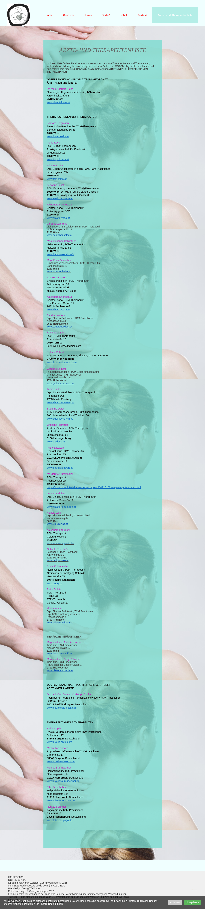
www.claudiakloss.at (58, 102)
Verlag (106, 15)
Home (49, 15)
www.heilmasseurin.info (60, 254)
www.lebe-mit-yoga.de (59, 820)
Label (123, 15)
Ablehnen (175, 902)
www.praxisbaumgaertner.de (63, 781)
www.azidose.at (56, 441)
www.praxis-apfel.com (59, 742)
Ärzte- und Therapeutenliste (175, 15)
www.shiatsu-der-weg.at (61, 402)
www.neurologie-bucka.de (62, 707)
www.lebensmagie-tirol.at (61, 543)
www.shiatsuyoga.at (58, 218)
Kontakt (142, 15)
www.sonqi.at (54, 583)
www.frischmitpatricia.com (62, 362)
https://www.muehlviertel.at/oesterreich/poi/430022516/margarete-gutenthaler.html (94, 487)
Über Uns (68, 15)
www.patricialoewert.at (60, 467)
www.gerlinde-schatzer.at (61, 383)
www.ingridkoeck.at (58, 159)
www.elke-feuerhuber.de (61, 800)
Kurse (88, 15)
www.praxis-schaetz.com (61, 761)
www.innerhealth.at (58, 136)
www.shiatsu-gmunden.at (61, 506)
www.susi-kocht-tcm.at (60, 198)
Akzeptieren (192, 902)
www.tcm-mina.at (57, 178)
